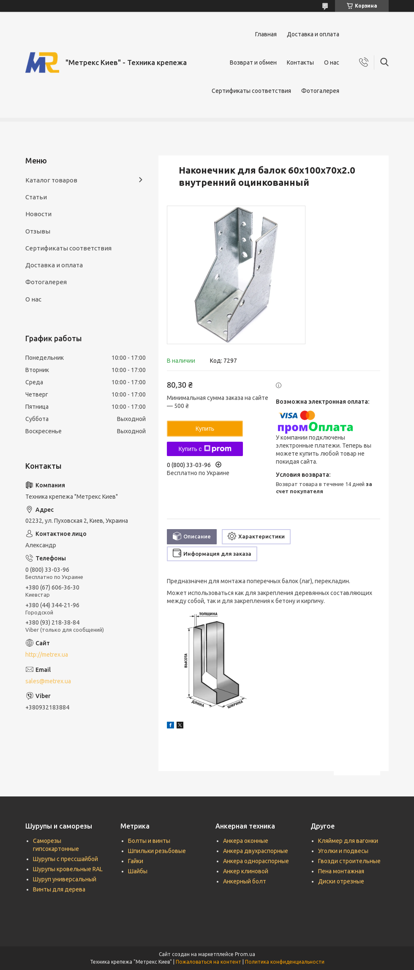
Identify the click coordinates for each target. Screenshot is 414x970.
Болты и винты (149, 840)
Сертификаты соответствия (251, 90)
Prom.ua (245, 954)
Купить (205, 428)
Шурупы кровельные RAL (68, 869)
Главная (266, 34)
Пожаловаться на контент (208, 962)
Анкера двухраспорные (255, 851)
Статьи (36, 197)
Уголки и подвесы (343, 851)
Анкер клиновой (245, 871)
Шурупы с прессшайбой (65, 859)
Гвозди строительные (349, 861)
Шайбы (137, 871)
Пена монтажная (341, 871)
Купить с (204, 449)
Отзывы (37, 231)
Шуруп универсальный (64, 879)
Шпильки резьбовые (157, 851)
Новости (38, 213)
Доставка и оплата (313, 34)
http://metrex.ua (46, 654)
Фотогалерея (320, 90)
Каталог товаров (51, 180)
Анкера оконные (245, 840)
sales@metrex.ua (48, 681)
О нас (331, 62)
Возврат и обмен (253, 62)
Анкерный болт (244, 881)
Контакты (300, 62)
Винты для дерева (59, 889)
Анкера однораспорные (256, 861)
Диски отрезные (341, 881)
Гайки (135, 861)
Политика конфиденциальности (284, 962)
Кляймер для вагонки (348, 840)
